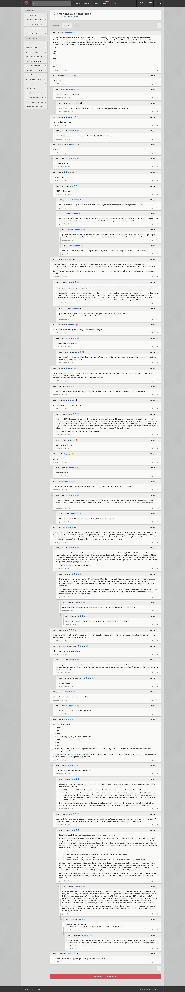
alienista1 (62, 527)
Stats (114, 3)
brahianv (61, 692)
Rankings (105, 2)
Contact (26, 989)
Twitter (149, 989)
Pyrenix (60, 172)
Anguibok (62, 719)
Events (96, 3)
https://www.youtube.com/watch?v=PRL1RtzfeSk (70, 754)
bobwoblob (65, 186)
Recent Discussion (32, 38)
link (157, 70)
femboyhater (63, 400)
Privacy (33, 989)
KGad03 (64, 765)
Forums (77, 3)
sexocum (68, 200)
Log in (158, 3)
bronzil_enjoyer (63, 144)
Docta (70, 245)
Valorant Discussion (71, 16)
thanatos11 (61, 76)
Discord (157, 989)
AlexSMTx (61, 33)
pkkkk (61, 454)
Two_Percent (62, 324)
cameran (61, 481)
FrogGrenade (63, 954)
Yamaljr (64, 440)
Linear (76, 25)
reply (152, 84)
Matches (87, 3)
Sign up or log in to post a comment (105, 976)
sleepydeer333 (63, 630)
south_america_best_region (68, 646)
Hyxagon (61, 259)
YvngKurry (61, 117)
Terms (39, 989)
